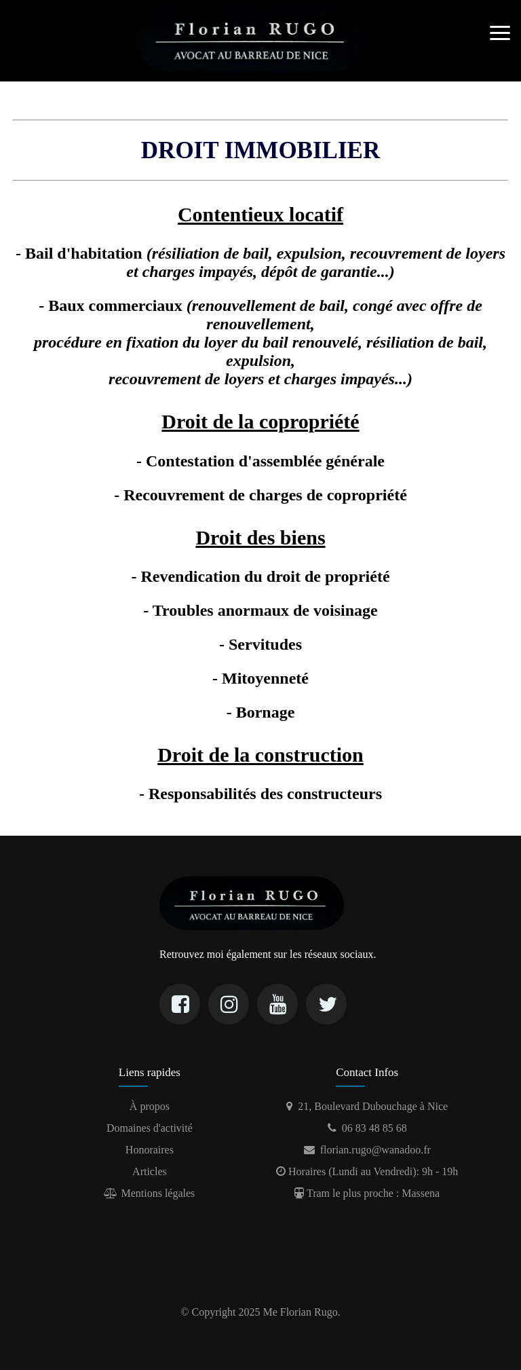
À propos (150, 1106)
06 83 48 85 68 (367, 1128)
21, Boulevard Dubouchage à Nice (367, 1106)
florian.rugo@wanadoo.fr (367, 1149)
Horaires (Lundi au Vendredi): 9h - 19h (367, 1171)
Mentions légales (149, 1193)
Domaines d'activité (150, 1128)
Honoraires (150, 1149)
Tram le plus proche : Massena (367, 1193)
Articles (149, 1171)
